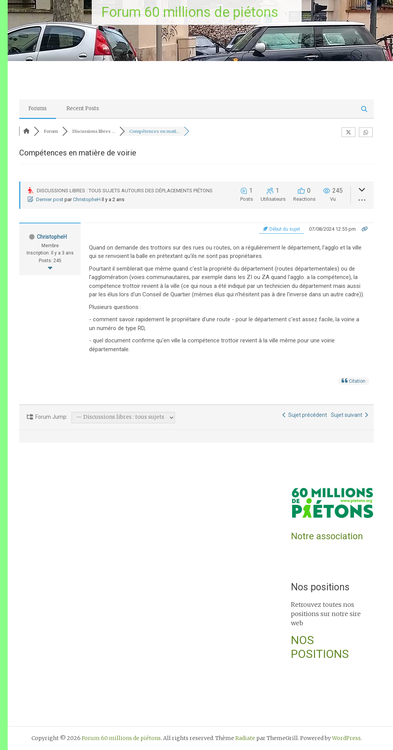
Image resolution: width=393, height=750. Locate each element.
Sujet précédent (304, 415)
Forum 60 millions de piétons (189, 12)
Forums (37, 108)
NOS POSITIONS (320, 647)
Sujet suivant (349, 415)
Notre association (327, 536)
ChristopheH (87, 199)
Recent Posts (82, 108)
